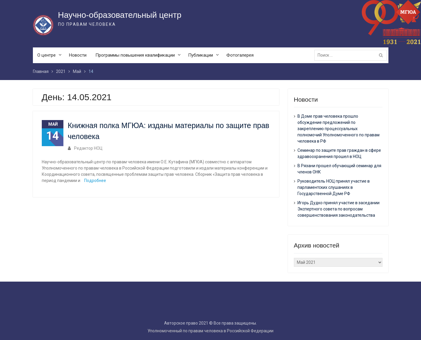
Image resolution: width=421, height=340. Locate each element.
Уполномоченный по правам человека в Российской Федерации (210, 330)
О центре (46, 55)
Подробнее (95, 180)
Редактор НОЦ (88, 148)
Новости (78, 55)
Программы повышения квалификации (135, 55)
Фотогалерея (240, 55)
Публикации (200, 55)
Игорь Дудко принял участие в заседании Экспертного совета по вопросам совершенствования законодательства (338, 209)
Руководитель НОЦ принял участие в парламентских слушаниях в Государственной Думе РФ (333, 187)
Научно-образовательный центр (120, 15)
